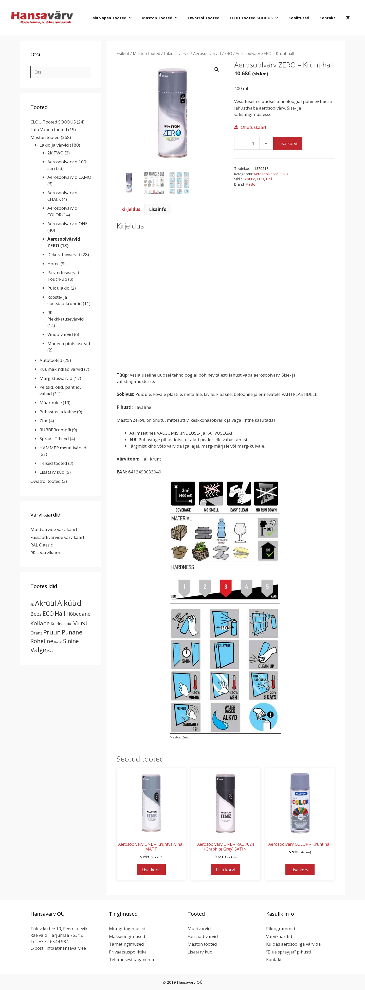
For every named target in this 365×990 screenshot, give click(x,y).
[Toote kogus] (253, 143)
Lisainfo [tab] (158, 209)
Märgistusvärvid (56, 378)
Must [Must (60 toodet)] (80, 622)
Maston (252, 184)
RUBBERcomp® (55, 430)
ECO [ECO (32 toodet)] (48, 613)
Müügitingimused (127, 928)
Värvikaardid (279, 936)
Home (53, 264)
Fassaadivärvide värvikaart (57, 537)
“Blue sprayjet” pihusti (288, 952)
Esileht (123, 53)
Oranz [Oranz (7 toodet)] (36, 633)
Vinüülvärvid (60, 334)
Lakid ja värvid (177, 53)
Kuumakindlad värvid (61, 369)
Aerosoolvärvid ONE (67, 223)
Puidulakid (58, 288)
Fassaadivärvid (203, 936)
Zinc (44, 420)
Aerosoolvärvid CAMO (69, 177)
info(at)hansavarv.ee (65, 948)
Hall (269, 178)
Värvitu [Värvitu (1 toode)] (51, 651)
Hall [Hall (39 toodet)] (60, 613)
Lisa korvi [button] (151, 870)
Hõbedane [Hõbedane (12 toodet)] (78, 614)
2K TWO (55, 153)
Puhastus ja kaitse (58, 412)
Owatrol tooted (204, 17)
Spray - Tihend (54, 438)
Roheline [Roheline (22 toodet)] (41, 641)
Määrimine (51, 402)
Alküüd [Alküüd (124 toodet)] (69, 603)
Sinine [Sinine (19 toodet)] (71, 641)
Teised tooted (53, 463)
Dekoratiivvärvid (63, 254)
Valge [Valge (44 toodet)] (38, 650)
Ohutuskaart (253, 127)
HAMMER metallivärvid (63, 448)
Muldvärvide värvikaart (53, 529)
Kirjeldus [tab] (130, 209)
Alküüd (249, 178)
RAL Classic (41, 545)
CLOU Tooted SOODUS (256, 17)
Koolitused (298, 17)
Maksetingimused (127, 936)
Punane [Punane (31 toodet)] (72, 632)
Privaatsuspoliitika (128, 952)
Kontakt (327, 17)
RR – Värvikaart (45, 553)
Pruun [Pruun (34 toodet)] (52, 632)
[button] (216, 69)
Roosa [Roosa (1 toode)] (58, 642)
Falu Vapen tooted (113, 17)
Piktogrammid (280, 928)
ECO (260, 178)
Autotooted (51, 360)
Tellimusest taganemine (133, 959)
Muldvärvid (199, 928)
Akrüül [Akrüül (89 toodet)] (45, 603)
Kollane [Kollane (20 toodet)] (40, 623)
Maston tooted (162, 17)
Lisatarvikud (52, 472)
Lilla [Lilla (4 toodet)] (68, 623)
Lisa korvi (287, 143)
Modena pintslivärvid (68, 343)
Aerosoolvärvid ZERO (212, 53)
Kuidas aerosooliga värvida (293, 944)
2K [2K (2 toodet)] (32, 605)
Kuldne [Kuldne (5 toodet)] (57, 624)
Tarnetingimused (126, 944)
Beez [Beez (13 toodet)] (36, 613)
